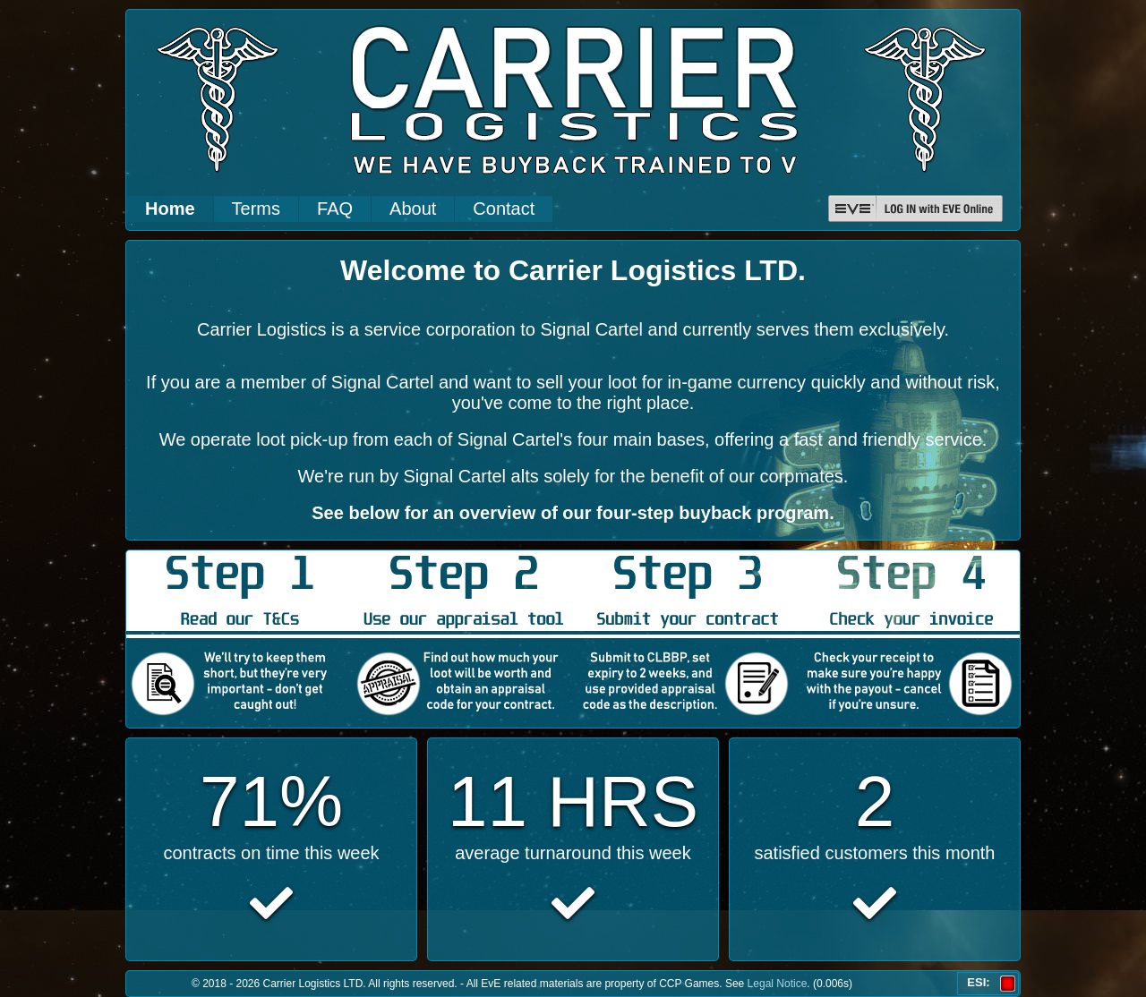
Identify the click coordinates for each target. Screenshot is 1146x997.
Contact (504, 208)
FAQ (335, 208)
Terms (256, 208)
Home (170, 208)
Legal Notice (778, 983)
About (412, 208)
